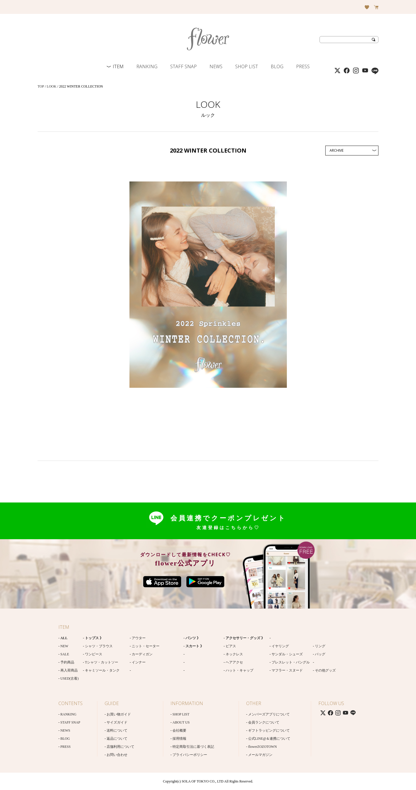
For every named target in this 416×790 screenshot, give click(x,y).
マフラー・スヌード (287, 670)
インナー (139, 662)
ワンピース (93, 654)
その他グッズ (325, 670)
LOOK (51, 86)
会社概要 (179, 730)
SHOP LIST (246, 66)
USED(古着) (69, 678)
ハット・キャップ (239, 670)
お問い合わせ (117, 755)
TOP (41, 86)
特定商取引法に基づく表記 (193, 747)
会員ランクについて (263, 722)
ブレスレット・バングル (291, 662)
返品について (117, 739)
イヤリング (280, 646)
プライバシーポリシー (189, 755)
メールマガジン (260, 755)
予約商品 (67, 662)
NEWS (215, 66)
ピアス (231, 646)
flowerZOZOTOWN (262, 747)
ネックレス (234, 654)
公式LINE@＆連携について (269, 739)
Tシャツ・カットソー (101, 662)
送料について (117, 730)
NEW (64, 646)
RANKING (146, 66)
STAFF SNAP (183, 66)
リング (320, 646)
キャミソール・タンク (102, 670)
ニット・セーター (145, 646)
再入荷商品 (69, 670)
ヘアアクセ (234, 662)
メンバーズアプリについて (269, 714)
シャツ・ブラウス (99, 646)
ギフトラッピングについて (269, 730)
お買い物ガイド (119, 714)
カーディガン (142, 654)
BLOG (277, 66)
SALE (64, 654)
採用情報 (179, 739)
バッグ (320, 654)
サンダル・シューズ (287, 654)
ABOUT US (181, 722)
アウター (139, 638)
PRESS (303, 66)
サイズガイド (117, 722)
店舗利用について (120, 747)
